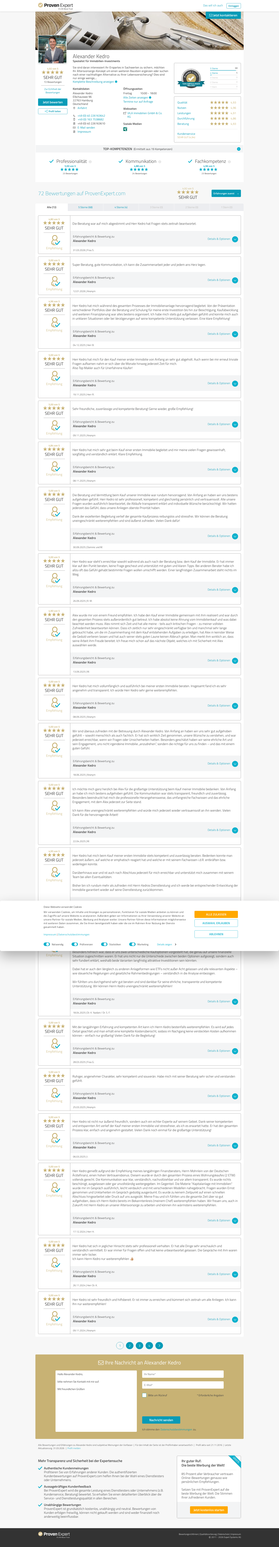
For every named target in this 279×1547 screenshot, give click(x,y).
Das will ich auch (213, 5)
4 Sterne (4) (121, 207)
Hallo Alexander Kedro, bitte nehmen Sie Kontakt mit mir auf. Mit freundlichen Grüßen (96, 1401)
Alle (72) (51, 207)
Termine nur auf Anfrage (138, 101)
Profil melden (74, 1448)
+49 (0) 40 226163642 (91, 116)
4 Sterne (214, 72)
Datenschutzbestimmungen (74, 1530)
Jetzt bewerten (53, 102)
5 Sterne (214, 68)
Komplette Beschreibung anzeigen (94, 82)
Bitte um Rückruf (157, 1395)
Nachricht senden (161, 1420)
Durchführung (185, 118)
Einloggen (233, 5)
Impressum (50, 1530)
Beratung (183, 124)
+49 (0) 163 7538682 (91, 119)
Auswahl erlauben (216, 1519)
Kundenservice (186, 134)
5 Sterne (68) (85, 207)
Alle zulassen (216, 1510)
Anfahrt (82, 108)
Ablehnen (216, 1530)
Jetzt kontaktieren (223, 15)
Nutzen (181, 108)
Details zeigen (164, 1540)
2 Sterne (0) (191, 207)
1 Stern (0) (226, 207)
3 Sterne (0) (156, 207)
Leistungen (184, 113)
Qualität (182, 102)
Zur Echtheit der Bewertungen (52, 90)
